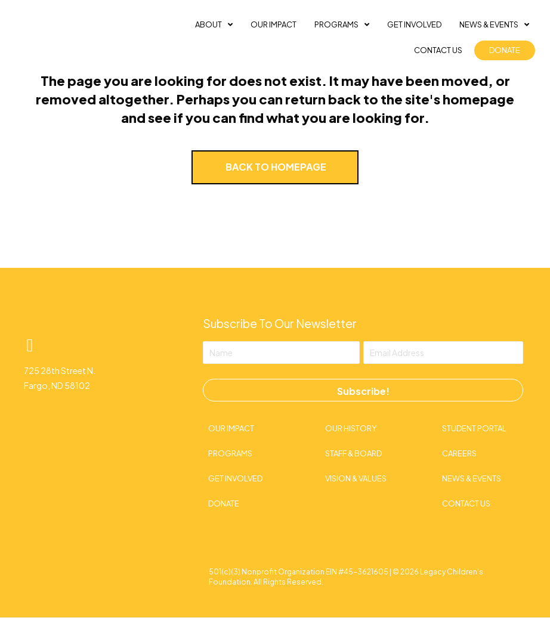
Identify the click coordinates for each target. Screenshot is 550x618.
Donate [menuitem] (223, 503)
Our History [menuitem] (350, 428)
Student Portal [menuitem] (474, 428)
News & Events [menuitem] (471, 478)
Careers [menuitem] (459, 453)
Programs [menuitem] (230, 453)
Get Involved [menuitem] (235, 478)
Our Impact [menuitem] (231, 428)
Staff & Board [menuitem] (353, 453)
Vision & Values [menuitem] (356, 478)
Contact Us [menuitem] (466, 503)
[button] (30, 345)
